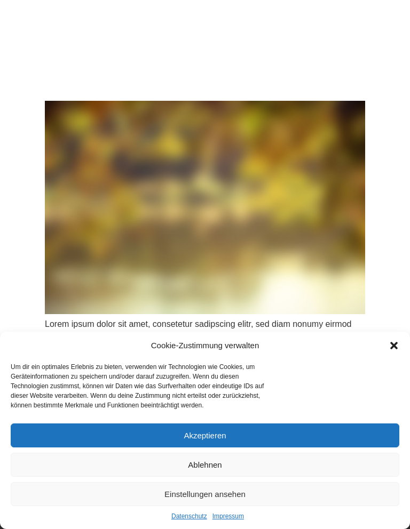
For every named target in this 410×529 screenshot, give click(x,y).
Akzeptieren (205, 435)
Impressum (228, 516)
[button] (394, 345)
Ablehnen (205, 464)
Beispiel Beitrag (73, 80)
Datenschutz (189, 516)
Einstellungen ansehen (205, 494)
